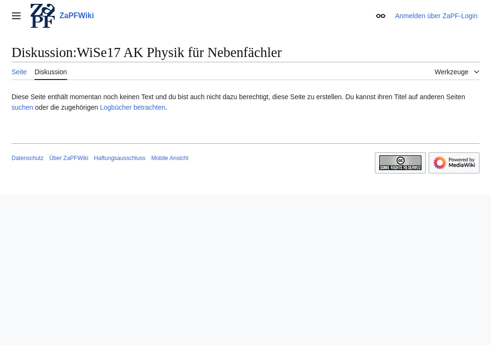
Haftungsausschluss (119, 158)
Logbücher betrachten (132, 107)
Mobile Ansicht (169, 158)
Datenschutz (28, 158)
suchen (22, 107)
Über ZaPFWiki (68, 158)
